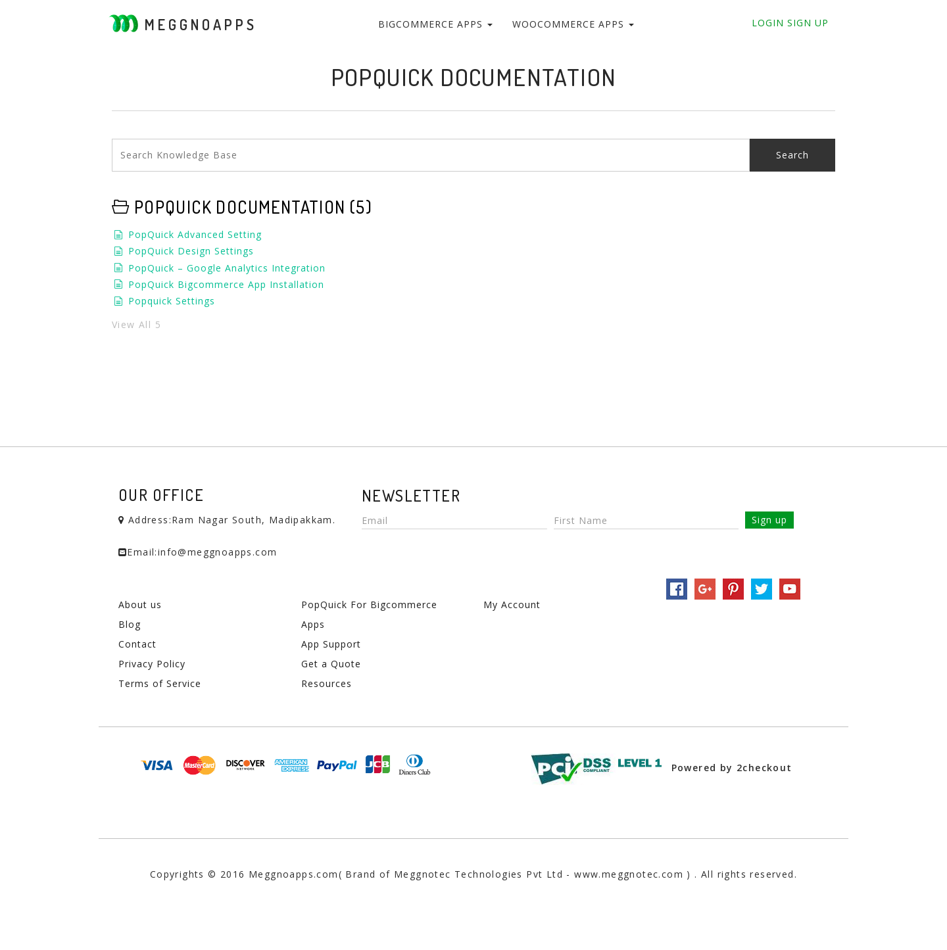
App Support (331, 644)
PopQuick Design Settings (191, 251)
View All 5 (136, 324)
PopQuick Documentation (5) (253, 207)
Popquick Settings (171, 301)
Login (768, 22)
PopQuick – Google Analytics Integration (227, 268)
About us (140, 604)
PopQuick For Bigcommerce (369, 604)
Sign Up (806, 22)
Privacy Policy (151, 663)
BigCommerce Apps (435, 24)
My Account (512, 604)
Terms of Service (159, 683)
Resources (326, 683)
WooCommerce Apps (573, 24)
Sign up (769, 519)
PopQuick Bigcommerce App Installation (226, 284)
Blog (129, 624)
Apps (313, 624)
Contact (137, 644)
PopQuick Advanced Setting (195, 234)
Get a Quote (331, 663)
